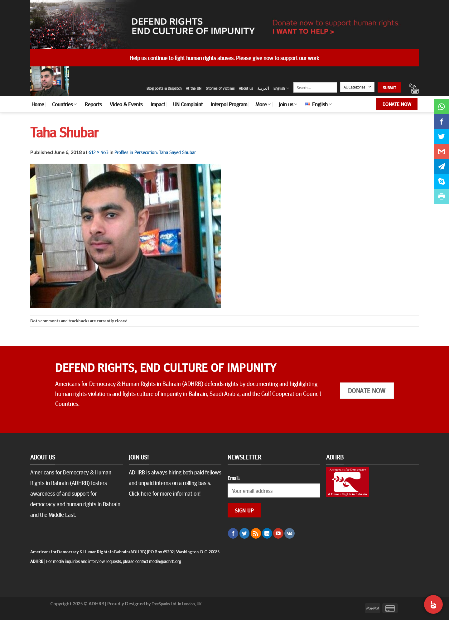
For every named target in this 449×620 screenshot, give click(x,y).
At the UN (193, 88)
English (281, 88)
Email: (233, 478)
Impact (158, 104)
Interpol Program (229, 104)
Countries (64, 104)
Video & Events (126, 104)
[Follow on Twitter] (244, 533)
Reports (93, 104)
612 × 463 (99, 151)
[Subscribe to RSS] (256, 533)
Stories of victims (220, 88)
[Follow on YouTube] (278, 533)
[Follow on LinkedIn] (267, 533)
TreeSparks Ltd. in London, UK (176, 603)
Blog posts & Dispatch (164, 88)
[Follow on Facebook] (233, 533)
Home (37, 104)
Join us (288, 104)
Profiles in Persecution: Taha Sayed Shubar (155, 151)
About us (246, 88)
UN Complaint (188, 104)
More (263, 104)
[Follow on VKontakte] (289, 533)
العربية (263, 88)
